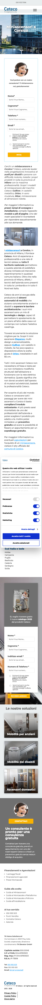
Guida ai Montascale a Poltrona (19, 898)
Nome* (11, 96)
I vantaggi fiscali (13, 874)
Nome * (11, 635)
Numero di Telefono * (18, 667)
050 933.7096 (21, 2)
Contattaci (21, 821)
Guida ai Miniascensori (16, 892)
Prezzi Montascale (14, 880)
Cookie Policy (10, 996)
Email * (11, 125)
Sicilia (7, 568)
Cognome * (13, 646)
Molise (7, 552)
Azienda (9, 922)
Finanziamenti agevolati (17, 877)
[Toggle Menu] (35, 10)
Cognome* (13, 106)
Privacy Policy (10, 993)
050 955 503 (11, 913)
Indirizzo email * (16, 656)
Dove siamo (9, 999)
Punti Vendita (12, 916)
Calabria (8, 563)
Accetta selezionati (21, 543)
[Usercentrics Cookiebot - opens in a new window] (29, 460)
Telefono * (13, 116)
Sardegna (9, 566)
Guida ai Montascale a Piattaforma (21, 895)
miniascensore (27, 443)
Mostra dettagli (28, 529)
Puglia (7, 558)
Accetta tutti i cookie (21, 536)
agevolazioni (20, 440)
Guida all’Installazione (15, 901)
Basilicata (9, 560)
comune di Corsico (13, 449)
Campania (9, 555)
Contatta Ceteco (13, 919)
